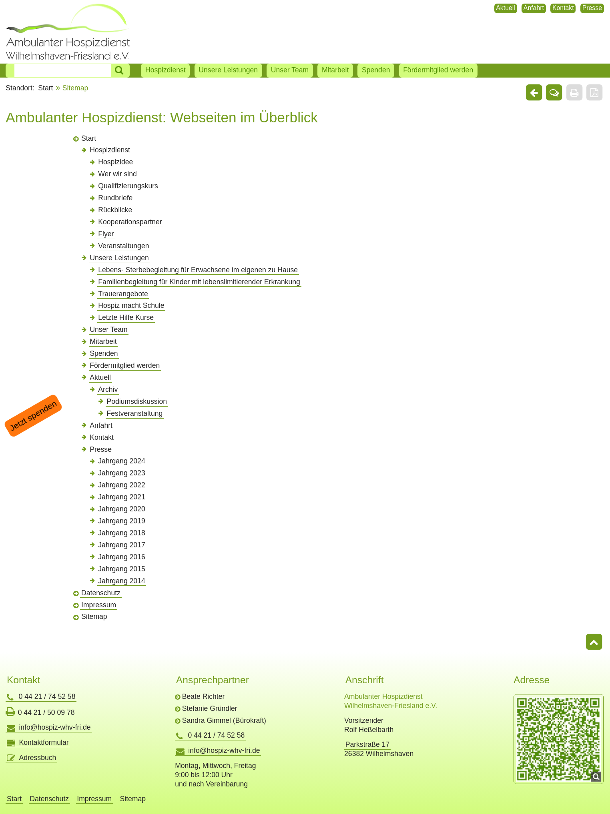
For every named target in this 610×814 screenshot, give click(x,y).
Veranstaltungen (123, 246)
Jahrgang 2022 (121, 485)
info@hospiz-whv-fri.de (54, 727)
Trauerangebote (123, 294)
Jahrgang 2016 (121, 557)
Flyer (106, 234)
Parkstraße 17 (367, 744)
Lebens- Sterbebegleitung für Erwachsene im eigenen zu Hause (198, 270)
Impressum (98, 605)
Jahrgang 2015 (121, 569)
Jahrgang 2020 (121, 509)
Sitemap (94, 616)
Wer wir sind (117, 174)
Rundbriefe (115, 198)
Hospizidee (115, 162)
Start (45, 88)
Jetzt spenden (33, 416)
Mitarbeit (335, 70)
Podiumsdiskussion (136, 401)
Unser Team (290, 70)
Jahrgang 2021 (121, 497)
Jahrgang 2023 (121, 473)
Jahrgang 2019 (121, 521)
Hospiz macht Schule (131, 305)
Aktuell (505, 7)
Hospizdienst (165, 70)
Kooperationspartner (130, 222)
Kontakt (563, 7)
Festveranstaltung (134, 413)
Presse (592, 7)
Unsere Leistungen (228, 70)
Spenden (376, 70)
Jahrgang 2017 (121, 545)
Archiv (108, 389)
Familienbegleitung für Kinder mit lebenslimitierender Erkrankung (199, 282)
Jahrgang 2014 (121, 581)
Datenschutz (100, 593)
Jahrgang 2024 (121, 461)
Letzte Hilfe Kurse (126, 317)
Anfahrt (534, 7)
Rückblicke (115, 210)
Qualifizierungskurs (128, 186)
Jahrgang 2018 (121, 533)
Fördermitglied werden (438, 70)
